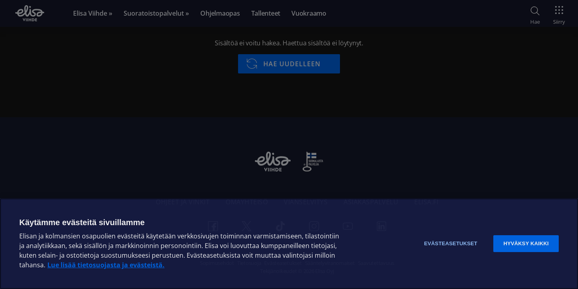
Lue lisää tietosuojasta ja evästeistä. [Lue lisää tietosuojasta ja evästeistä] (106, 265)
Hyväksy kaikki (526, 243)
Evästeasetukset (450, 243)
